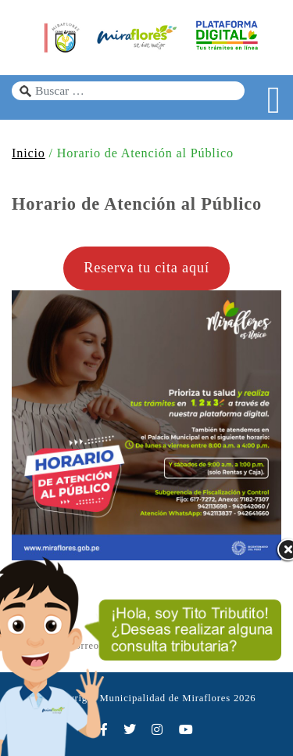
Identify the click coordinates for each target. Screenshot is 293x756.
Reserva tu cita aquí (146, 267)
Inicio (28, 153)
